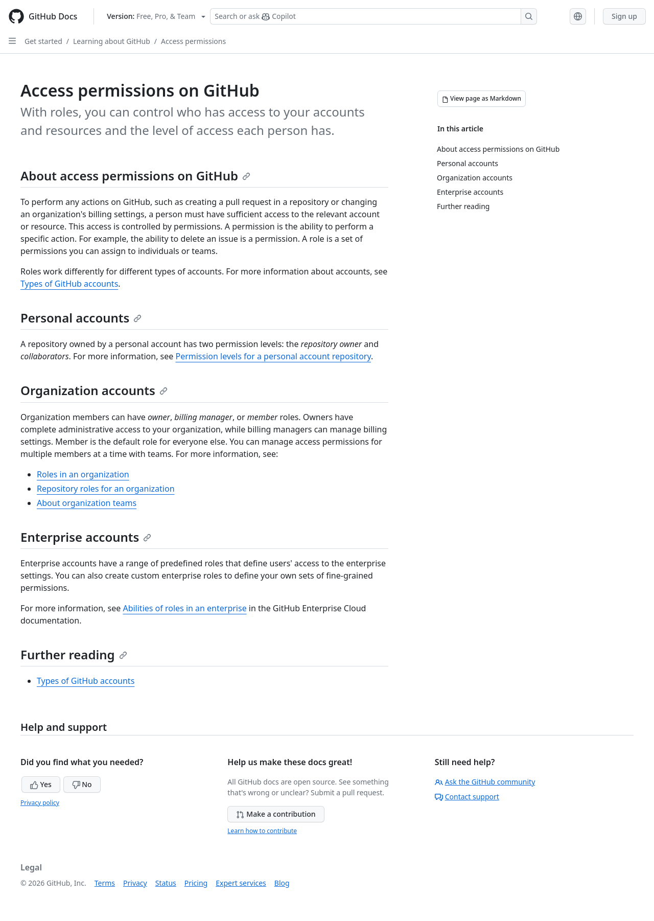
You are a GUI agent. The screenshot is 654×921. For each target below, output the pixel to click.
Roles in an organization (83, 474)
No (82, 784)
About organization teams (86, 503)
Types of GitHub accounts (69, 283)
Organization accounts (94, 390)
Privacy (135, 883)
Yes (41, 784)
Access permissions (193, 41)
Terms (105, 883)
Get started (43, 41)
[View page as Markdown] (481, 98)
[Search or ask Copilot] (373, 16)
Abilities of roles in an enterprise (184, 608)
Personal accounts (81, 317)
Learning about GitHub (111, 41)
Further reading (73, 654)
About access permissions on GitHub (135, 175)
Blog (282, 883)
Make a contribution (275, 814)
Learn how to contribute (262, 830)
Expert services (241, 883)
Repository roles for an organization (106, 488)
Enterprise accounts (85, 536)
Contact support (467, 796)
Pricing (195, 883)
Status (165, 883)
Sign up (624, 16)
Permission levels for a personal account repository (273, 356)
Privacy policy (39, 802)
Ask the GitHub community (485, 782)
